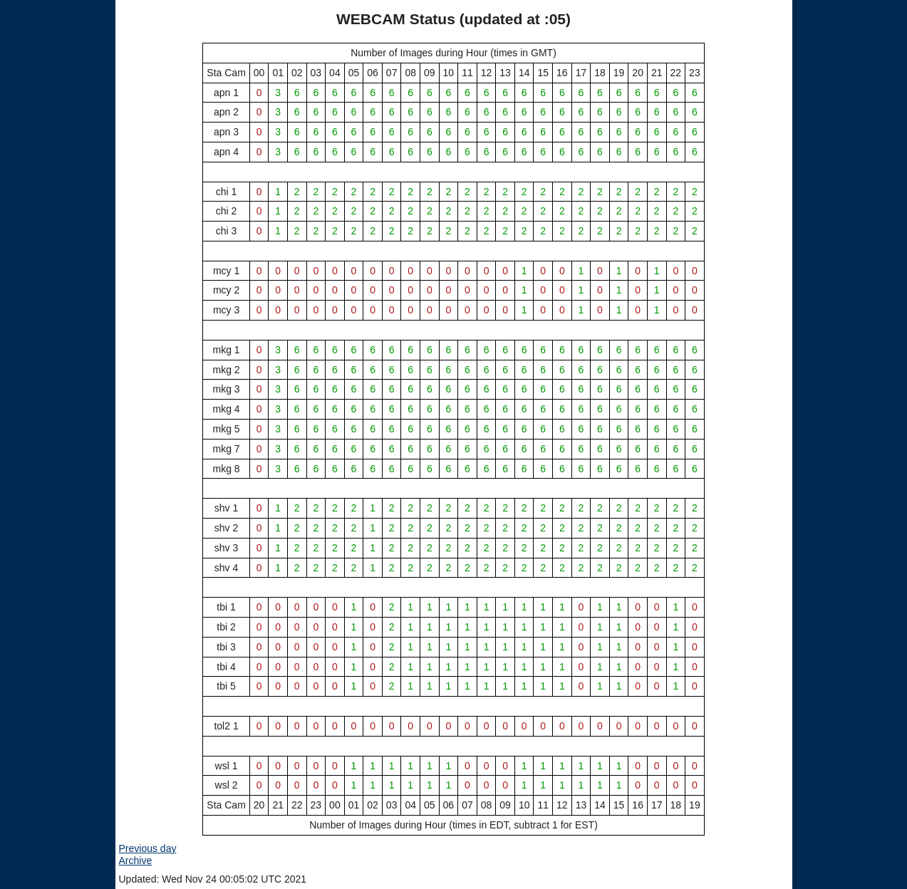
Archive (135, 860)
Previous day (148, 848)
